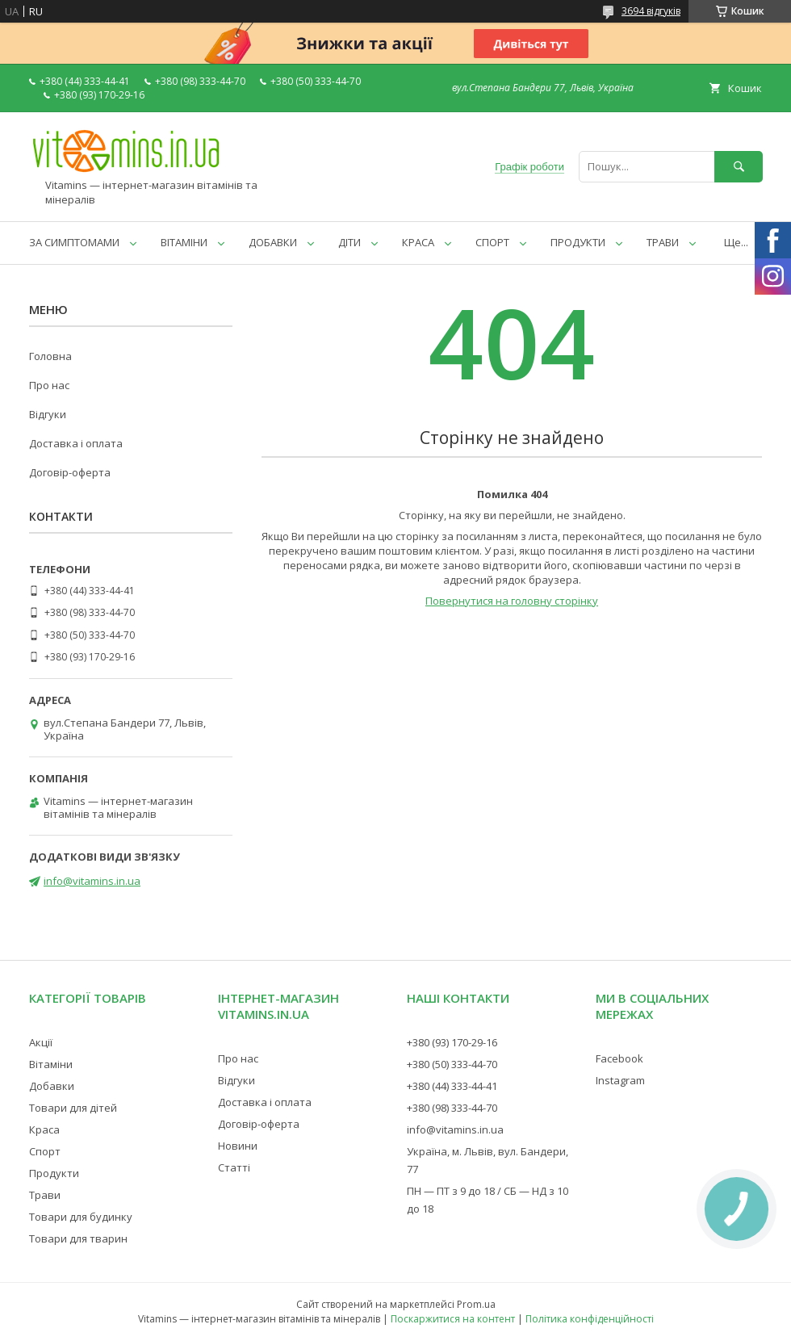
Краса (44, 1129)
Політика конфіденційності (589, 1319)
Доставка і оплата (76, 443)
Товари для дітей (73, 1107)
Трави (45, 1195)
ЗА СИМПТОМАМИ (74, 242)
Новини (237, 1145)
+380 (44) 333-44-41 (452, 1086)
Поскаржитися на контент (453, 1319)
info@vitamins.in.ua (92, 880)
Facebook (619, 1058)
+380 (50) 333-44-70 (452, 1064)
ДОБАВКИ (273, 242)
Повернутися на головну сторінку (511, 600)
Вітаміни (51, 1064)
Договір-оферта (70, 472)
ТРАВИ (663, 242)
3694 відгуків (651, 11)
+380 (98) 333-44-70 (452, 1107)
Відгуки (47, 414)
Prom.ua (476, 1304)
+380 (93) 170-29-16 (452, 1042)
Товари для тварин (78, 1238)
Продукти (54, 1173)
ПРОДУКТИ (577, 242)
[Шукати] (738, 166)
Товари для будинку (80, 1216)
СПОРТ (492, 242)
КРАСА (418, 242)
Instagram (620, 1080)
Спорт (45, 1151)
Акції (40, 1042)
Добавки (51, 1086)
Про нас (49, 385)
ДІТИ (349, 242)
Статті (234, 1167)
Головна (50, 356)
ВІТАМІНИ (184, 242)
